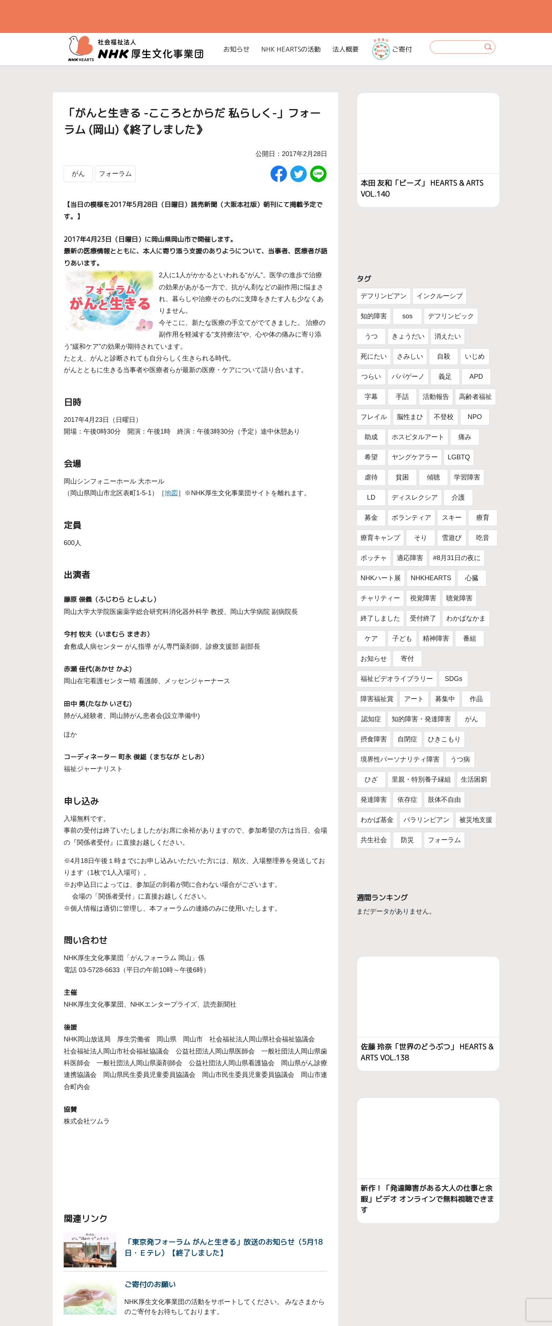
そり (420, 537)
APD (476, 376)
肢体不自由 (444, 799)
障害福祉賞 (377, 699)
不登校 (444, 417)
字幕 (371, 396)
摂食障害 (374, 739)
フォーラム (115, 173)
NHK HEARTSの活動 (291, 49)
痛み (464, 437)
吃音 (482, 537)
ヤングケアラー (415, 457)
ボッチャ (374, 558)
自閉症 (407, 739)
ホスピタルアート (418, 437)
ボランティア (411, 517)
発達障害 (374, 799)
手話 (402, 396)
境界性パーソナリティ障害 (400, 759)
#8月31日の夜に (457, 558)
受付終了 (423, 618)
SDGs (453, 678)
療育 (482, 517)
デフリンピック (451, 316)
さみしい (410, 356)
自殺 (443, 356)
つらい (371, 376)
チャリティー (380, 598)
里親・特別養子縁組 (421, 779)
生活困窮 (474, 779)
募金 (371, 517)
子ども (402, 638)
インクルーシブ (440, 296)
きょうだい (408, 336)
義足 (445, 376)
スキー (452, 517)
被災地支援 (475, 819)
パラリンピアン (426, 819)
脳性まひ (410, 417)
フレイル (374, 417)
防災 (407, 840)
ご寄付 (392, 49)
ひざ (371, 779)
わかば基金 (377, 819)
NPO (474, 417)
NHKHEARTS (431, 578)
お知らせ (236, 49)
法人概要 (345, 49)
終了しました (380, 618)
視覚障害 (423, 598)
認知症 (371, 719)
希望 (371, 457)
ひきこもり (444, 739)
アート (414, 699)
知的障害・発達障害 (421, 719)
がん (78, 173)
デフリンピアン (384, 296)
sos (407, 316)
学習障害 (467, 477)
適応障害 (410, 558)
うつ (371, 336)
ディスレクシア (415, 497)
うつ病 (460, 759)
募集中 (445, 699)
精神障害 (436, 638)
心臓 (471, 578)
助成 (371, 437)
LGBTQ (459, 457)
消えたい (447, 336)
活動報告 (436, 396)
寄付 (407, 658)
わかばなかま (466, 618)
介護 (458, 497)
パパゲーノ (408, 376)
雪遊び (452, 537)
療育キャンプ (380, 537)
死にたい (374, 356)
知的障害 (374, 316)
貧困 (402, 477)
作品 (476, 699)
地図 (171, 493)
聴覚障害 (459, 598)
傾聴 (433, 477)
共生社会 (374, 840)
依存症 (407, 799)
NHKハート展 (381, 578)
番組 (469, 638)
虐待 (371, 477)
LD (371, 497)
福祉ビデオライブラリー (397, 678)
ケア (371, 638)
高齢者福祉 (475, 396)
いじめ (475, 356)
